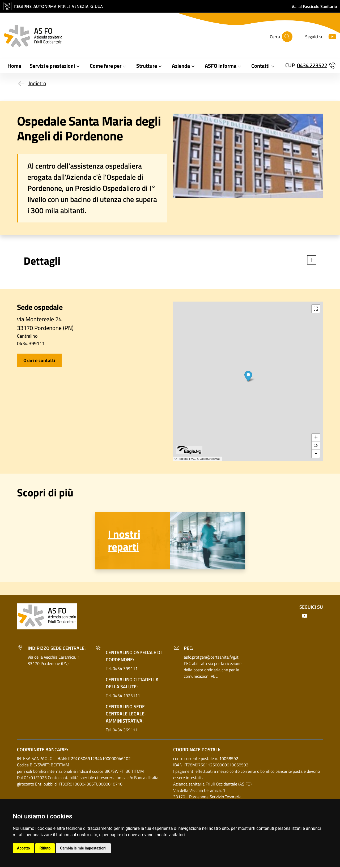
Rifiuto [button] (45, 848)
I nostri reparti (124, 540)
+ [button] (316, 438)
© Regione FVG (185, 458)
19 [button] (315, 446)
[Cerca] (287, 36)
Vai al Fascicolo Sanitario (314, 6)
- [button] (316, 454)
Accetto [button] (23, 848)
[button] (309, 260)
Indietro (31, 83)
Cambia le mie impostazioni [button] (83, 848)
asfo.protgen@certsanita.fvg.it (211, 657)
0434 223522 (312, 65)
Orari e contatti (39, 360)
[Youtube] (330, 36)
